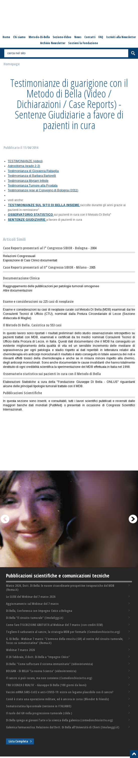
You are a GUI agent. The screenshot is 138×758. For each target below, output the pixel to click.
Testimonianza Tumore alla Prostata (32, 185)
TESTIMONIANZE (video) (25, 161)
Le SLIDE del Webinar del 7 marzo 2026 (30, 597)
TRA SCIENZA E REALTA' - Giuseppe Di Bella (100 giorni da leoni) (46, 685)
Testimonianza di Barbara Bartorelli (32, 176)
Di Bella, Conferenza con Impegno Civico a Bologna (39, 611)
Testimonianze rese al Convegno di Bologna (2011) (43, 190)
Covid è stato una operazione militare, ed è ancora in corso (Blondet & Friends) (57, 699)
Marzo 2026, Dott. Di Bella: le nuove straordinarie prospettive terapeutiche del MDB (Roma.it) (60, 588)
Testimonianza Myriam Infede (28, 181)
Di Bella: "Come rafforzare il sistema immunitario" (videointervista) (49, 664)
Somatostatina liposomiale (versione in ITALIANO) (38, 706)
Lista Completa (18, 741)
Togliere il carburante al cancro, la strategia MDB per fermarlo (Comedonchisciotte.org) (63, 632)
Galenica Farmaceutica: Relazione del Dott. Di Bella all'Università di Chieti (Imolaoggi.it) (62, 727)
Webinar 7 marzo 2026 (20, 650)
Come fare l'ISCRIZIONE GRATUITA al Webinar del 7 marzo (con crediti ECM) (54, 625)
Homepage (12, 64)
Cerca (133, 53)
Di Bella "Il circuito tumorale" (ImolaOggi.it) (34, 618)
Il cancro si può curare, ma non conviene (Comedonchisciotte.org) (49, 678)
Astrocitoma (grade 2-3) (24, 166)
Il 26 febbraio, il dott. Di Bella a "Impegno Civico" (38, 657)
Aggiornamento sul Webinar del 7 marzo (32, 604)
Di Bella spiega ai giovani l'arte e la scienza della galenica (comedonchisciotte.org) (59, 720)
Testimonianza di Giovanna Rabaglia (33, 171)
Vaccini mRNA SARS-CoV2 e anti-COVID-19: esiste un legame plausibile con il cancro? (59, 692)
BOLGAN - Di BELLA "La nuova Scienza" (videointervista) (41, 671)
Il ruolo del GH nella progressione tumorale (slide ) (39, 713)
